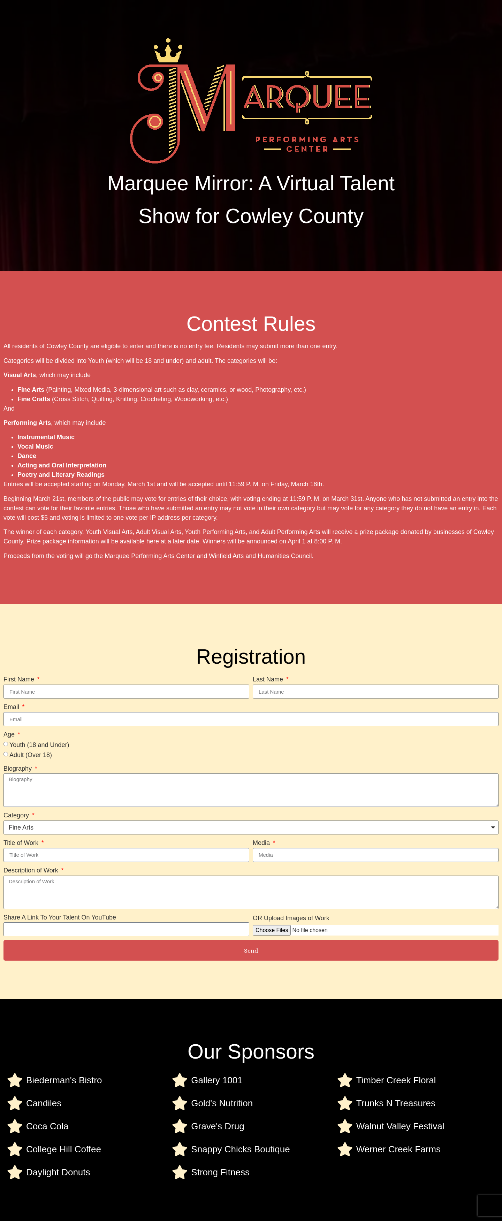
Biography (18, 768)
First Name (19, 679)
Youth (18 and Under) (39, 744)
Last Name (269, 679)
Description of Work (31, 870)
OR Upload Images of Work (291, 918)
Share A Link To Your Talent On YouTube (59, 917)
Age (9, 734)
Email (12, 706)
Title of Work (21, 842)
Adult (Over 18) (30, 754)
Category (17, 815)
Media (262, 842)
